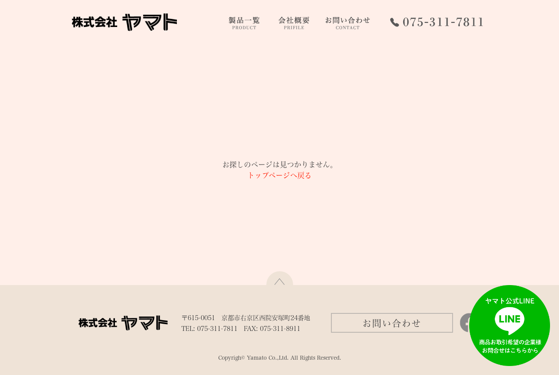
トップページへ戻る (279, 175)
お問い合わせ (392, 323)
